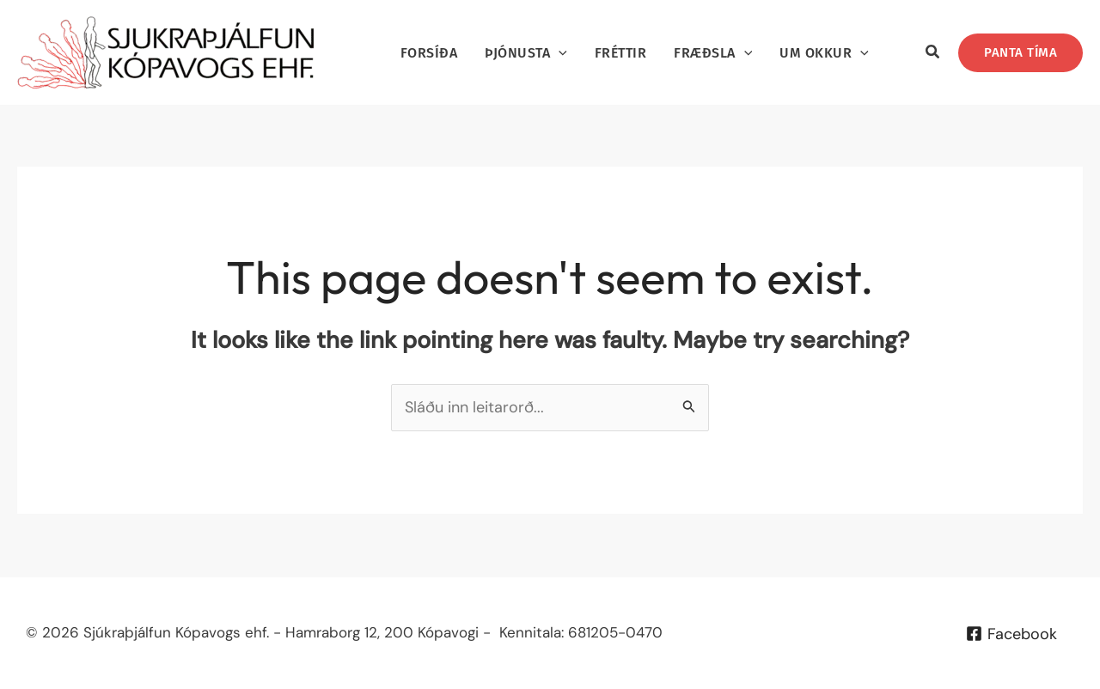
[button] (933, 54)
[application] (558, 53)
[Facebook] (1011, 633)
